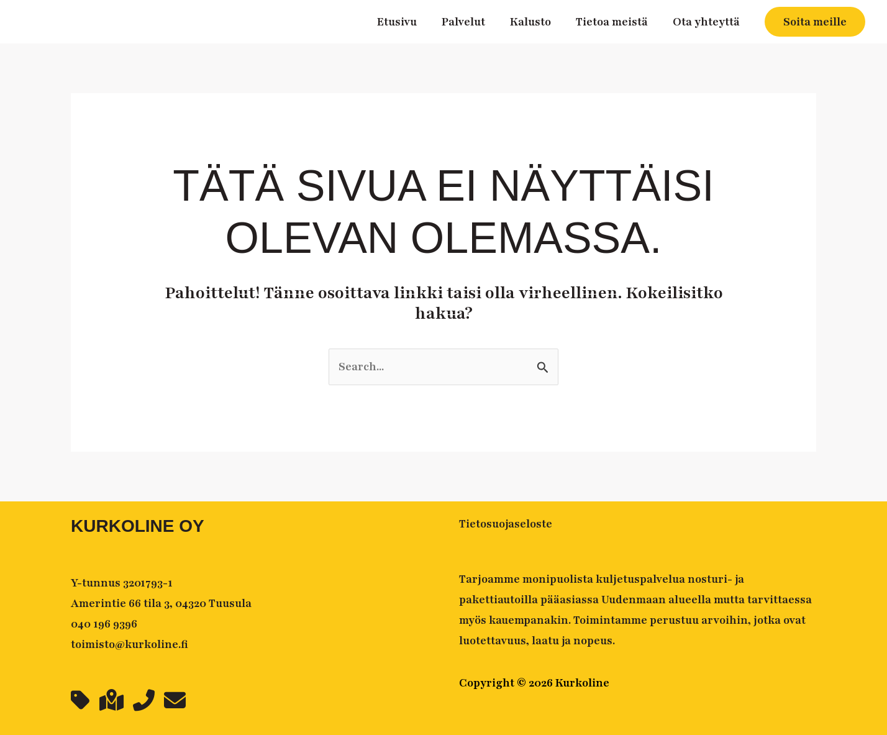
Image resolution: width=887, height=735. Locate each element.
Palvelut (463, 21)
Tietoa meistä (612, 21)
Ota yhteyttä (706, 21)
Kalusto (530, 21)
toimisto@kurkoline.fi (129, 644)
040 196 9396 (104, 623)
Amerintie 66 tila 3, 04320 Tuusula (161, 603)
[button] (815, 22)
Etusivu (397, 21)
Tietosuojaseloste (505, 523)
